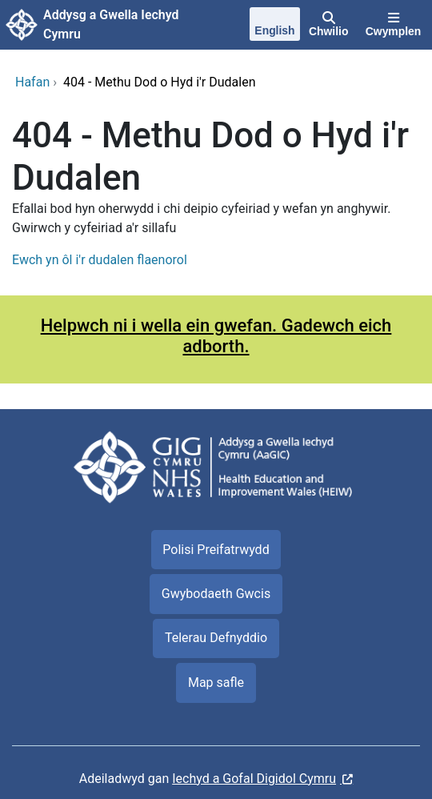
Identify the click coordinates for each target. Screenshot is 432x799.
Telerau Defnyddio (216, 637)
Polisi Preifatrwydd (215, 549)
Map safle (216, 682)
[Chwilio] (328, 25)
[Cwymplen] (393, 25)
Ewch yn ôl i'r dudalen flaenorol (99, 259)
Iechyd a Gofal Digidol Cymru (254, 778)
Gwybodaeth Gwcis (216, 593)
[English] (275, 26)
